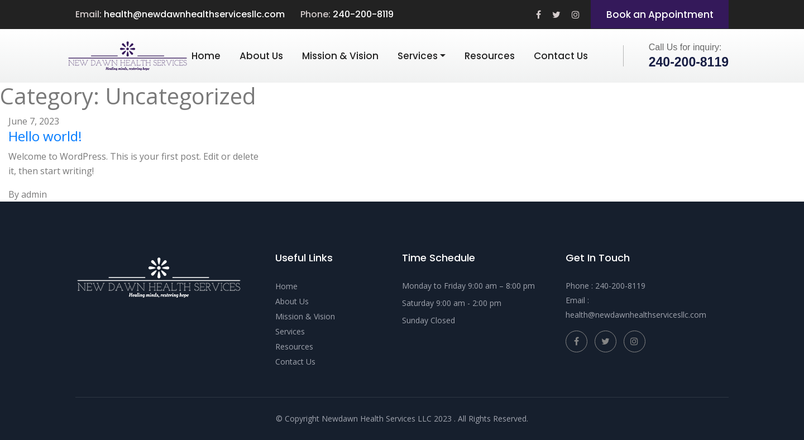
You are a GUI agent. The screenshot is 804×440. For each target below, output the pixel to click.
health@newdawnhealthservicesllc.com (194, 14)
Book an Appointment (660, 14)
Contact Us (561, 56)
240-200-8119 (363, 14)
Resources (490, 56)
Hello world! (45, 136)
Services (418, 56)
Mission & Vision (340, 56)
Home (206, 56)
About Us (261, 56)
